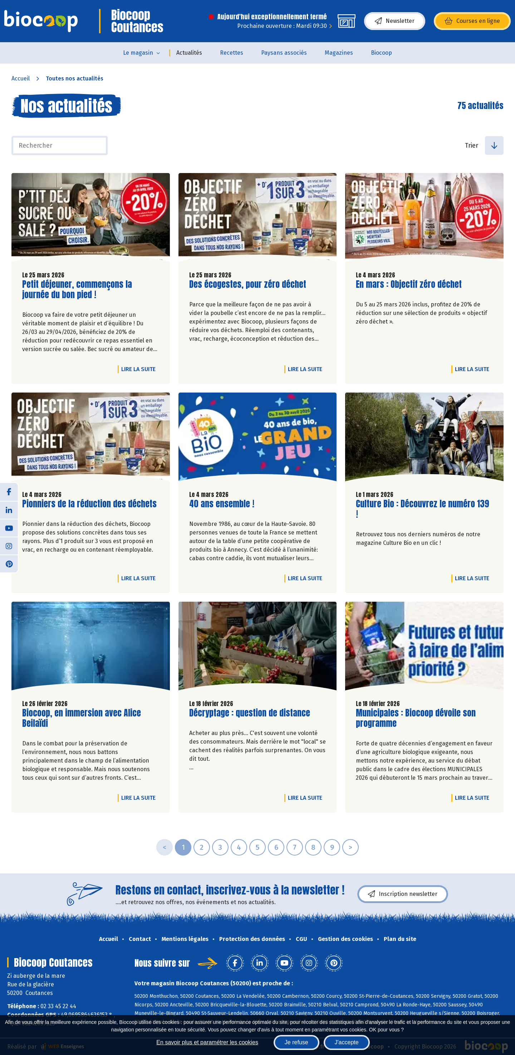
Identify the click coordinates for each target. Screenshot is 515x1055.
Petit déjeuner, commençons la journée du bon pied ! (77, 289)
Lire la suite (140, 369)
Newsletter (395, 21)
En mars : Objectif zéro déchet (409, 284)
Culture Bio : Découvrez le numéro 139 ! (422, 509)
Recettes (231, 52)
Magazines (339, 52)
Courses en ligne (472, 21)
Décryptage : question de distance (249, 713)
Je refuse (296, 1042)
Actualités (189, 52)
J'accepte (347, 1042)
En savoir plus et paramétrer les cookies (207, 1042)
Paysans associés (284, 52)
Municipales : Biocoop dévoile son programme (416, 718)
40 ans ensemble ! (221, 504)
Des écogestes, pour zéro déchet (247, 284)
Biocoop (381, 52)
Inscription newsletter (402, 894)
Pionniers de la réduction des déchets (89, 504)
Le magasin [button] (138, 52)
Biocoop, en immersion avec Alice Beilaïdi (81, 718)
